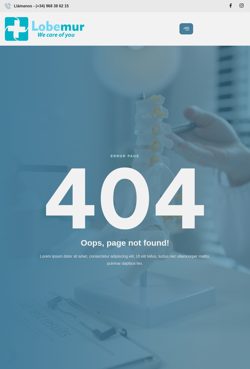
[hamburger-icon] (186, 28)
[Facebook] (230, 6)
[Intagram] (241, 6)
